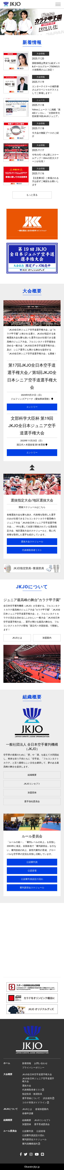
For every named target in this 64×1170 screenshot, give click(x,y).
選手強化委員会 (32, 801)
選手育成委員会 (42, 1124)
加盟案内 (46, 638)
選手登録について (31, 1098)
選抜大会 (26, 1085)
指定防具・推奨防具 (32, 1094)
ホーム (6, 1063)
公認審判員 (32, 862)
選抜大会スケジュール (32, 541)
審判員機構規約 (31, 1143)
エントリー (32, 407)
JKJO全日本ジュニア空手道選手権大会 (38, 1080)
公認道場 (32, 870)
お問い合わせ (40, 1063)
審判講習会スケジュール (32, 887)
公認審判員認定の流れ (32, 879)
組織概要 (32, 775)
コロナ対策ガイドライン (35, 1102)
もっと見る (32, 195)
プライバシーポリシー (33, 1067)
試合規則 (48, 1098)
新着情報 (26, 1063)
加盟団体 (32, 792)
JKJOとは (17, 638)
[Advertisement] (32, 940)
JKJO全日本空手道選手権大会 (37, 1074)
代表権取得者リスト (32, 550)
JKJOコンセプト (32, 783)
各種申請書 (27, 1113)
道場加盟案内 (41, 1109)
